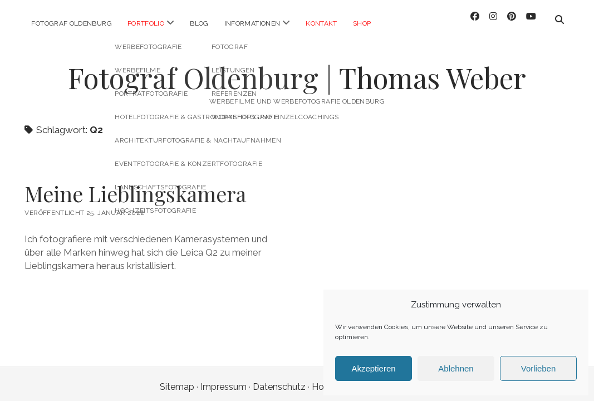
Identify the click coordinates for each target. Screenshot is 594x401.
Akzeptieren (373, 368)
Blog (199, 23)
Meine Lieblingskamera (135, 184)
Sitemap (177, 378)
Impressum (223, 378)
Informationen (252, 23)
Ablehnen (455, 368)
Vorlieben (538, 368)
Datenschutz (279, 378)
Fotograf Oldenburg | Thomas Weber (297, 68)
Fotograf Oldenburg (71, 23)
